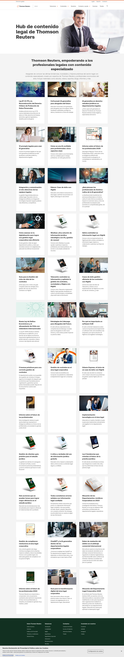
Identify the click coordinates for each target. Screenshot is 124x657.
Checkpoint (47, 626)
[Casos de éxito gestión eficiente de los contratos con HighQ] (93, 279)
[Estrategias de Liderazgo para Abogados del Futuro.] (62, 324)
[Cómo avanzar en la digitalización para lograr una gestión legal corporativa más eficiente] (30, 235)
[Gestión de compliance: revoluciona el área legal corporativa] (30, 544)
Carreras (29, 629)
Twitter (83, 634)
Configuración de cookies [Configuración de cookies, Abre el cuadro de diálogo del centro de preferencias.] (95, 651)
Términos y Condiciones (32, 634)
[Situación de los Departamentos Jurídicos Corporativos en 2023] (93, 498)
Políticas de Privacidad (32, 631)
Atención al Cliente (67, 631)
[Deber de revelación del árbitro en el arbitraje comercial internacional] (93, 544)
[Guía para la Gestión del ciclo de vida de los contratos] (30, 279)
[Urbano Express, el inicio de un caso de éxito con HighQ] (93, 371)
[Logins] (93, 1)
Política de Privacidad (8, 655)
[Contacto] (104, 1)
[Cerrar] (121, 651)
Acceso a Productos (68, 629)
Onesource (47, 639)
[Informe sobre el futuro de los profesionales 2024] (30, 591)
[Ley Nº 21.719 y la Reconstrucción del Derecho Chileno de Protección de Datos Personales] (30, 103)
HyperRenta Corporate (50, 636)
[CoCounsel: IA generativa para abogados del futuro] (62, 103)
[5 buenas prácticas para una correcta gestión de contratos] (30, 371)
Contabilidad (48, 629)
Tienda (64, 634)
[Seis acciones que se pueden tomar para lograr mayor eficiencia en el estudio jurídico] (30, 498)
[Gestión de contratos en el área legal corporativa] (62, 371)
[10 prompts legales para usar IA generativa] (30, 146)
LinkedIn (83, 629)
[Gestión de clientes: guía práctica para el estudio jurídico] (30, 454)
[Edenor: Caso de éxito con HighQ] (62, 189)
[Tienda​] (102, 6)
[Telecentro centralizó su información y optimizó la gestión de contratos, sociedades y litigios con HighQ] (62, 279)
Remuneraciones (49, 641)
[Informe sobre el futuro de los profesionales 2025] (93, 146)
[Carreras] (95, 6)
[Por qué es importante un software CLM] (93, 324)
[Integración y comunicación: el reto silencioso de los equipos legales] (30, 189)
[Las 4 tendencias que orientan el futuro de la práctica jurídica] (93, 454)
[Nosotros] (73, 6)
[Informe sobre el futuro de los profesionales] (30, 414)
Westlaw (47, 644)
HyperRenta (48, 634)
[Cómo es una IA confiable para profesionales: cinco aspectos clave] (62, 146)
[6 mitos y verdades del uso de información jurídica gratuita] (62, 454)
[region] (62, 651)
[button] (54, 6)
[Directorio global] (20, 1)
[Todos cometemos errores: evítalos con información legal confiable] (62, 498)
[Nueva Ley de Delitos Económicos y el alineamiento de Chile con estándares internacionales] (30, 324)
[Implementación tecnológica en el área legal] (93, 414)
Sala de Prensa (30, 636)
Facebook (83, 626)
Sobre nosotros (30, 626)
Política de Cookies (20, 655)
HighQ (46, 631)
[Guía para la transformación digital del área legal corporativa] (62, 591)
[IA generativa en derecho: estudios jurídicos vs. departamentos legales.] (93, 103)
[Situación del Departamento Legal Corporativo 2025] (93, 591)
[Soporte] (98, 1)
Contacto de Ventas (67, 626)
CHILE (36, 6)
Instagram (83, 631)
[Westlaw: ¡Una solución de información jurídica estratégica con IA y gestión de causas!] (62, 235)
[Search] (107, 6)
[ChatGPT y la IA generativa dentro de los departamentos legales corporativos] (62, 544)
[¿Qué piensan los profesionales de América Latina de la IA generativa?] (93, 189)
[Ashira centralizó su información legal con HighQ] (93, 235)
